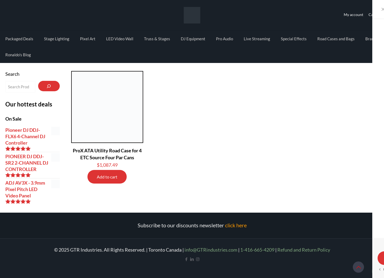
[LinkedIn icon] (192, 259)
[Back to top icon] (358, 267)
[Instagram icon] (198, 259)
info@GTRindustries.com (211, 250)
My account (353, 14)
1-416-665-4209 (257, 250)
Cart (372, 14)
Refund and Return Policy (303, 250)
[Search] (49, 86)
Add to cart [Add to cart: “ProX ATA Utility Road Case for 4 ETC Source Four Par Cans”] (107, 176)
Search (12, 74)
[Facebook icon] (187, 259)
